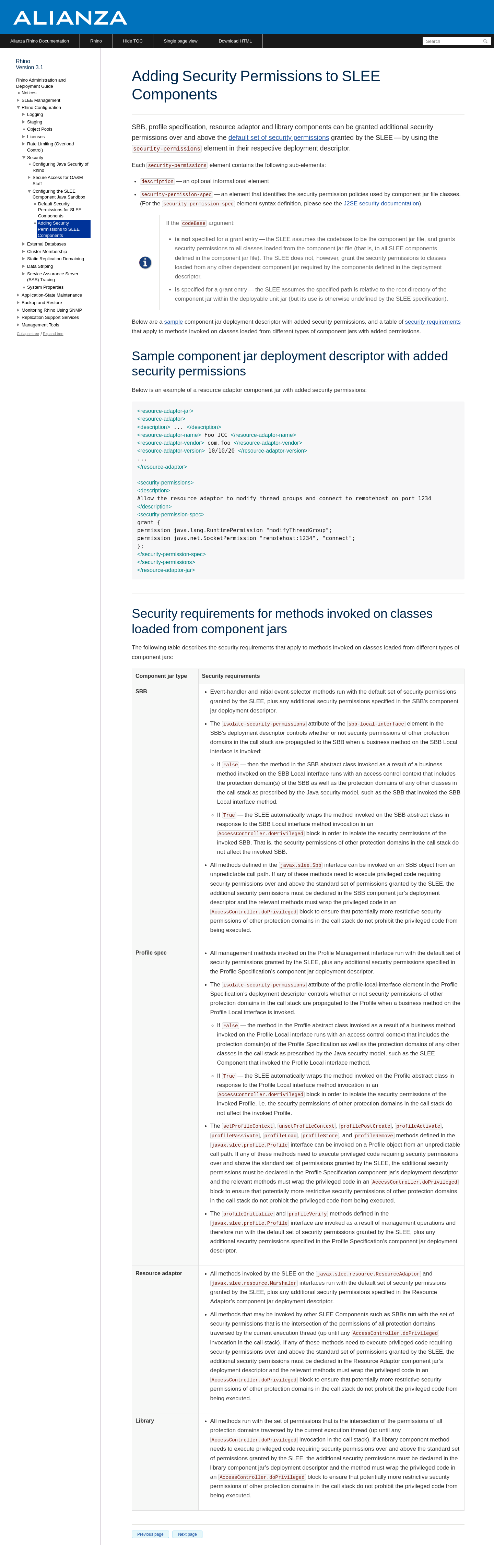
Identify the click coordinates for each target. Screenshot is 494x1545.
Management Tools (40, 324)
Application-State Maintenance (52, 295)
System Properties (45, 287)
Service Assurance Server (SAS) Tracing (53, 277)
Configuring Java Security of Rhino (61, 167)
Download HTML (235, 41)
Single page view (180, 41)
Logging (35, 114)
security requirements (433, 322)
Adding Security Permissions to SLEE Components (59, 229)
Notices (29, 92)
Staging (34, 121)
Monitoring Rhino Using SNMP (52, 310)
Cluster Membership (47, 251)
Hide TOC (133, 41)
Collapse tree (28, 334)
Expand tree (53, 334)
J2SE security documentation (381, 203)
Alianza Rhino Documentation (39, 41)
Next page (187, 1534)
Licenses (36, 136)
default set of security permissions (278, 137)
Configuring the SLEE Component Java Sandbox (59, 194)
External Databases (46, 244)
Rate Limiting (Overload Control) (50, 147)
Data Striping (40, 266)
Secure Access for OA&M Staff (58, 180)
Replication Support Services (50, 317)
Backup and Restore (42, 302)
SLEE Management (41, 100)
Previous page (150, 1534)
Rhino (96, 41)
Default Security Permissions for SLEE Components (59, 209)
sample (173, 322)
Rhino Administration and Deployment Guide (41, 83)
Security (35, 157)
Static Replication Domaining (55, 258)
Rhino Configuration (41, 107)
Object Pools (39, 129)
